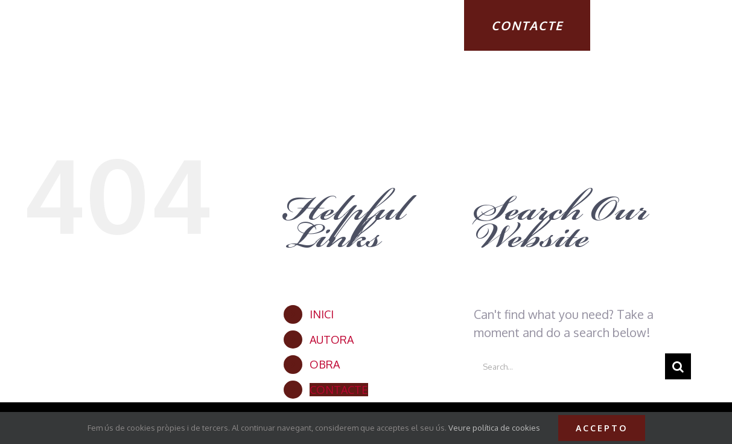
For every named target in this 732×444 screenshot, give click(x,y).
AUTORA (332, 339)
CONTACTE (339, 389)
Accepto (602, 428)
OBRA (325, 364)
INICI (322, 314)
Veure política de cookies (494, 428)
